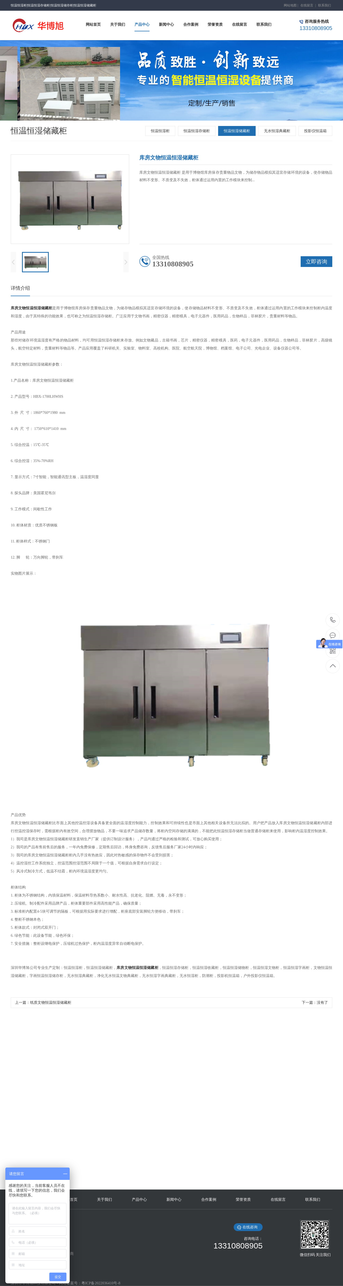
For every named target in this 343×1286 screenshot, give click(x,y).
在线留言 (306, 5)
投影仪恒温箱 (315, 131)
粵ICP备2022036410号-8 (100, 1283)
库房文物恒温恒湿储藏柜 (31, 308)
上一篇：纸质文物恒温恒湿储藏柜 (43, 1003)
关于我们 (104, 1200)
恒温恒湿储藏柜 (237, 131)
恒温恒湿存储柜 (197, 131)
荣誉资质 (243, 1200)
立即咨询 (316, 262)
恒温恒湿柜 (160, 131)
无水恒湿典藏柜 (277, 131)
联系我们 (324, 5)
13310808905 (333, 620)
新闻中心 (173, 1200)
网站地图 (290, 5)
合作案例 (208, 1200)
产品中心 (139, 1200)
